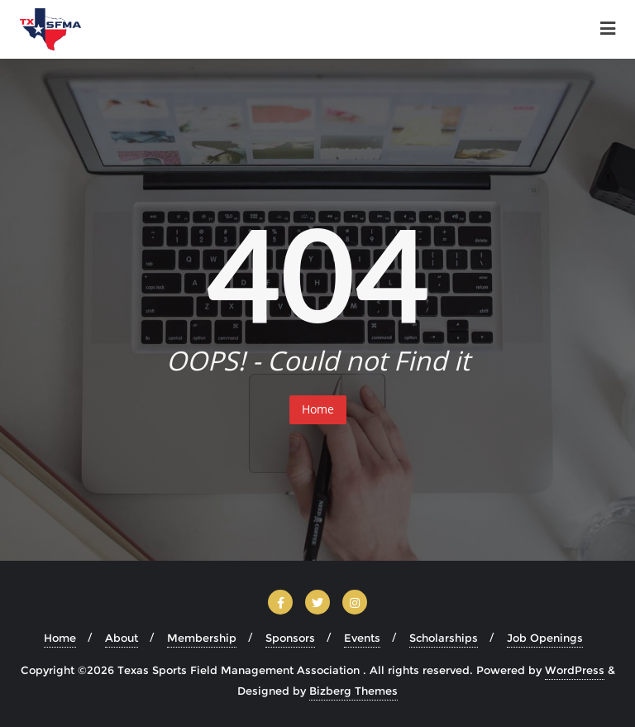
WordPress (574, 670)
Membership (201, 637)
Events (362, 637)
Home (318, 409)
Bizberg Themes (353, 690)
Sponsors (290, 637)
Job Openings (545, 637)
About (121, 637)
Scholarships (443, 637)
